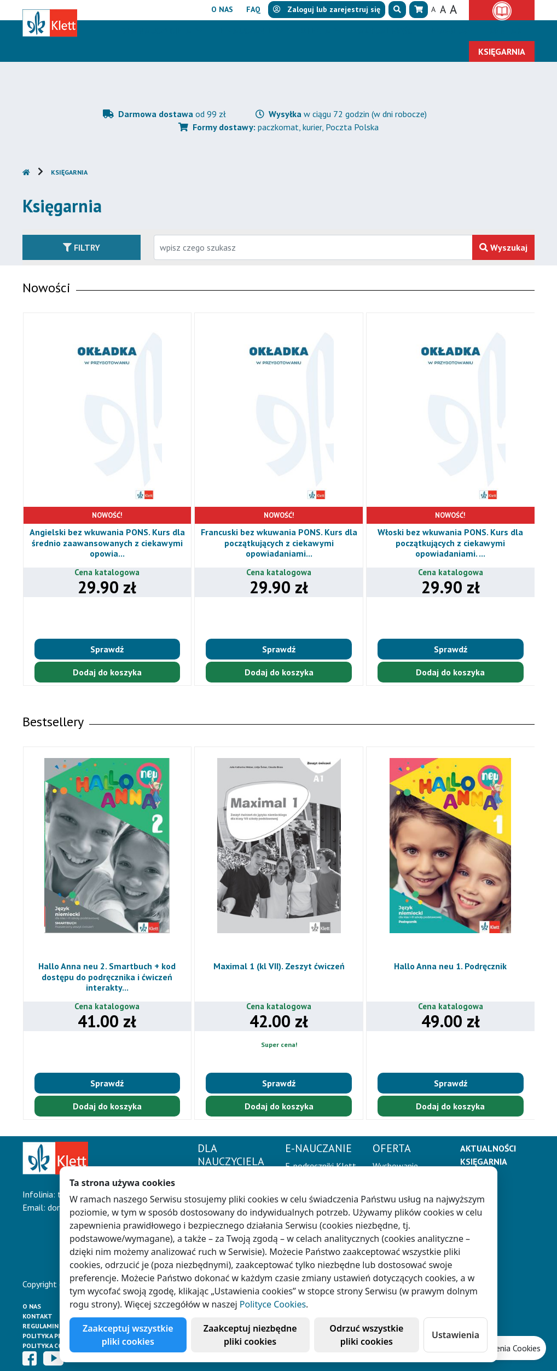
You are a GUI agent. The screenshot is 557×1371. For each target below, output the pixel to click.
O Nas (31, 1306)
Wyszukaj (503, 247)
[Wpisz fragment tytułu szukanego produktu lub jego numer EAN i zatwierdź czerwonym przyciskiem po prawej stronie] (313, 247)
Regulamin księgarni (57, 1326)
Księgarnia (69, 172)
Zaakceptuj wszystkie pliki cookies (128, 1334)
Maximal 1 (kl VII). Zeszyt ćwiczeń (279, 966)
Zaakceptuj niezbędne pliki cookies (250, 1334)
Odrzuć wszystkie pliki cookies (366, 1334)
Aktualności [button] (386, 30)
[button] (397, 9)
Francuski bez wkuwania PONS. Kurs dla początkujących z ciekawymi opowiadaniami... (279, 542)
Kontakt (37, 1316)
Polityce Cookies (273, 1304)
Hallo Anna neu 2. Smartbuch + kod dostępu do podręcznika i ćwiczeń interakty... (107, 976)
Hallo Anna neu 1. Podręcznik (450, 966)
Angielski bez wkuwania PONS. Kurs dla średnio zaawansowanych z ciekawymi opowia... (107, 542)
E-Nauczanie (246, 30)
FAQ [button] (253, 9)
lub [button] (326, 9)
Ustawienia (455, 1335)
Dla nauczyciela (156, 30)
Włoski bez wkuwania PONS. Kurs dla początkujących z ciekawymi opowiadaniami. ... (450, 542)
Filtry (81, 247)
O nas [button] (222, 9)
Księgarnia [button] (501, 51)
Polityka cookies (52, 1345)
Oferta (316, 30)
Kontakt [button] (508, 30)
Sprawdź (107, 649)
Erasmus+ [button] (451, 30)
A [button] (433, 9)
